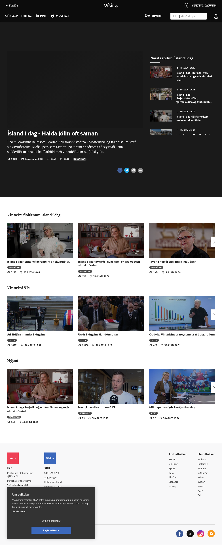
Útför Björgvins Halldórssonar (98, 334)
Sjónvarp (174, 482)
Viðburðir (203, 473)
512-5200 (56, 473)
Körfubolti (85, 413)
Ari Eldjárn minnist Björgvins (26, 334)
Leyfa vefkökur (73, 530)
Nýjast (12, 360)
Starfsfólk (51, 496)
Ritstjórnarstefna (55, 487)
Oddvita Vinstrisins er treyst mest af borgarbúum (182, 334)
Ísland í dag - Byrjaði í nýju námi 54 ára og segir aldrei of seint (194, 77)
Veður (201, 478)
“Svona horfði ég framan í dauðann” (173, 261)
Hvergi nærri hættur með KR (97, 407)
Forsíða (11, 5)
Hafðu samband (55, 482)
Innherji (202, 459)
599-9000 (18, 494)
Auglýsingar (52, 478)
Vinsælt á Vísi (19, 287)
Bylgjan (202, 482)
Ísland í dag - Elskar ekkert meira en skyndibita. (38, 261)
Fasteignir (203, 464)
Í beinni (41, 16)
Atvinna (202, 469)
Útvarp (172, 487)
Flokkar (26, 16)
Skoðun (173, 478)
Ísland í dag (79, 159)
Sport (153, 413)
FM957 (201, 487)
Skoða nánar (19, 521)
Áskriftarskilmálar (56, 491)
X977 (201, 492)
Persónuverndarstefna (19, 481)
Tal (199, 496)
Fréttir (12, 340)
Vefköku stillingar (29, 530)
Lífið (171, 473)
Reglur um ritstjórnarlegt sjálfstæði (21, 475)
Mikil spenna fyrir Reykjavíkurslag (172, 407)
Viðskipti (174, 464)
